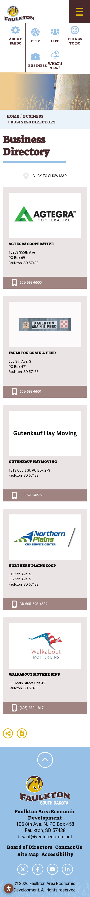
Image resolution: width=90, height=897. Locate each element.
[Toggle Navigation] (79, 11)
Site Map (28, 854)
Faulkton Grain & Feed (32, 353)
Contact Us (68, 847)
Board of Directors (29, 847)
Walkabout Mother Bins (34, 674)
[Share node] (8, 733)
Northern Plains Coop (32, 566)
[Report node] (22, 733)
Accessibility (57, 854)
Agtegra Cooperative (31, 244)
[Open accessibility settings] (8, 888)
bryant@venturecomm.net (45, 836)
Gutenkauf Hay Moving (33, 462)
